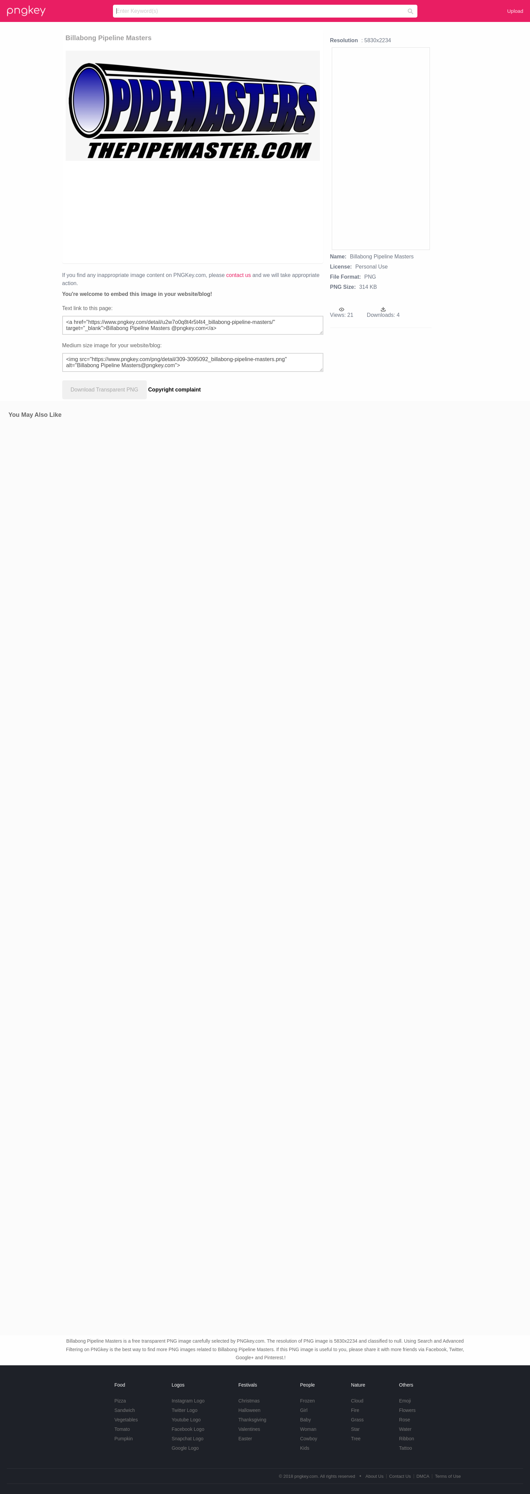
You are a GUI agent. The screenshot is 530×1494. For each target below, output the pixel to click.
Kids (304, 1448)
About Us (374, 1476)
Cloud (357, 1400)
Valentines (249, 1429)
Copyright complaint (174, 390)
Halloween (249, 1410)
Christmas (249, 1400)
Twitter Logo (184, 1410)
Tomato (122, 1429)
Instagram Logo (187, 1400)
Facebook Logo (187, 1429)
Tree (356, 1438)
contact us (238, 275)
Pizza (120, 1400)
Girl (303, 1410)
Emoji (405, 1400)
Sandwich (124, 1410)
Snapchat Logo (187, 1438)
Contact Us (400, 1476)
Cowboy (308, 1438)
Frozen (307, 1400)
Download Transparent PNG (104, 390)
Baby (305, 1419)
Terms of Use (448, 1476)
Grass (357, 1419)
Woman (308, 1429)
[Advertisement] (155, 211)
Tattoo (405, 1448)
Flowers (407, 1410)
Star (355, 1429)
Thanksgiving (252, 1419)
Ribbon (406, 1438)
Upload (515, 11)
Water (405, 1429)
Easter (245, 1438)
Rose (404, 1419)
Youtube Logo (186, 1419)
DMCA (422, 1476)
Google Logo (185, 1448)
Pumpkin (123, 1438)
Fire (355, 1410)
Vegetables (126, 1419)
